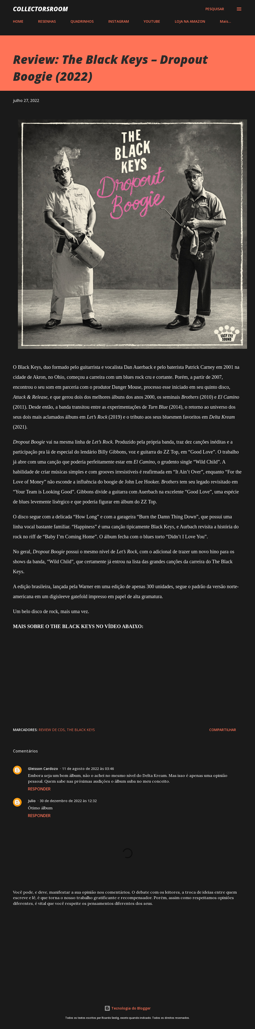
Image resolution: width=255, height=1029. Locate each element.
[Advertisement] (127, 949)
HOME (18, 21)
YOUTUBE (152, 21)
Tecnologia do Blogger (127, 1008)
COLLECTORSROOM (40, 9)
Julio (32, 800)
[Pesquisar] (214, 9)
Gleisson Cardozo (43, 768)
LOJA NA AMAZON (190, 21)
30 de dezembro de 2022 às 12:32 (68, 800)
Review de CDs (52, 729)
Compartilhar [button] (222, 729)
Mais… (225, 21)
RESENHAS (47, 21)
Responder (39, 789)
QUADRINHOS (82, 21)
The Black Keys (81, 729)
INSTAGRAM (118, 21)
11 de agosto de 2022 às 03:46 (88, 768)
